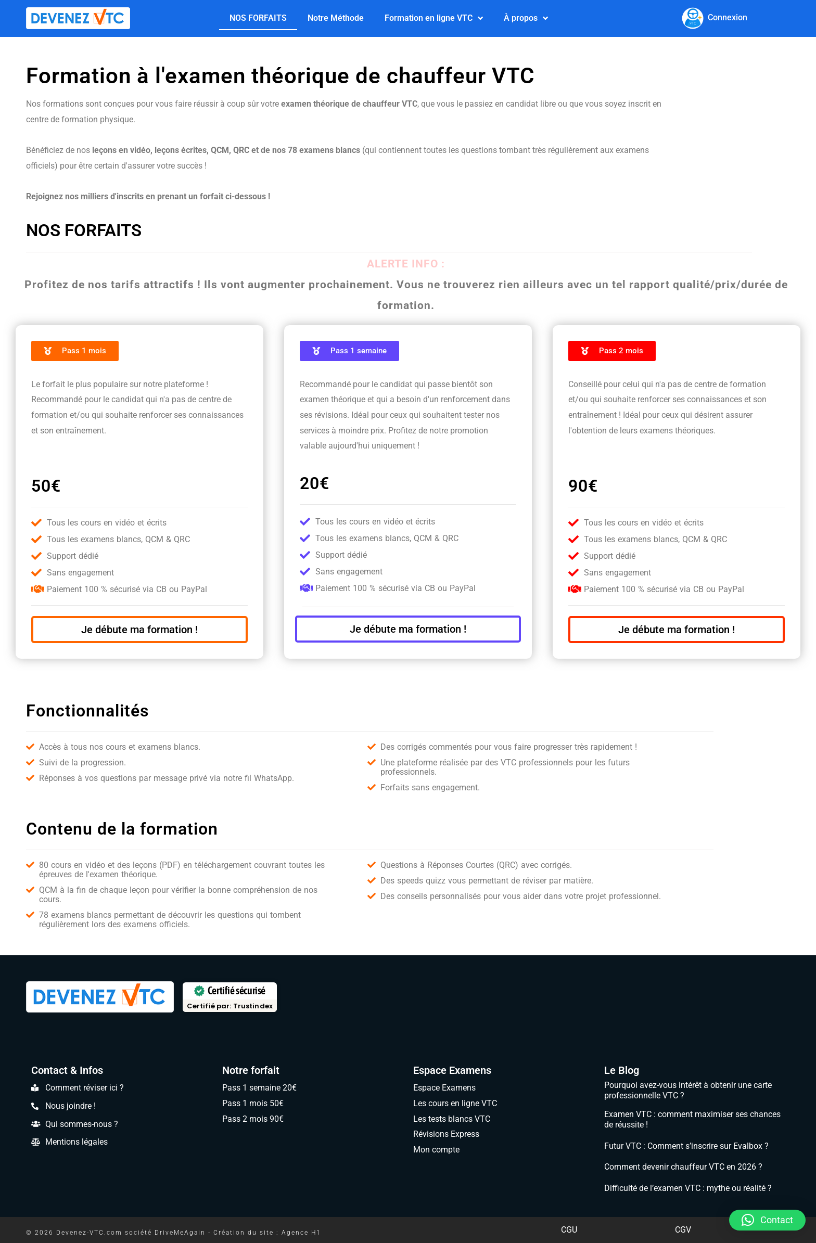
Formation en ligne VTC (434, 17)
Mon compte (436, 1150)
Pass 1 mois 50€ (253, 1103)
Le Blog (621, 1070)
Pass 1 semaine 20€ (259, 1088)
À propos (526, 17)
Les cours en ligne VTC (455, 1103)
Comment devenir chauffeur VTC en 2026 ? (683, 1167)
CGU (569, 1230)
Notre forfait (250, 1070)
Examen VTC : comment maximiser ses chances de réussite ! (692, 1119)
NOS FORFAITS (258, 17)
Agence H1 (301, 1232)
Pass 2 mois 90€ (253, 1119)
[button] (767, 1220)
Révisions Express (446, 1134)
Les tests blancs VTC (451, 1119)
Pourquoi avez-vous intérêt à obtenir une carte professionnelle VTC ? (688, 1090)
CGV (683, 1230)
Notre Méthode (336, 17)
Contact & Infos (67, 1070)
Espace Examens (452, 1070)
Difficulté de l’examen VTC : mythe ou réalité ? (688, 1188)
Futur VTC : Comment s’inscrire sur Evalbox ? (686, 1146)
